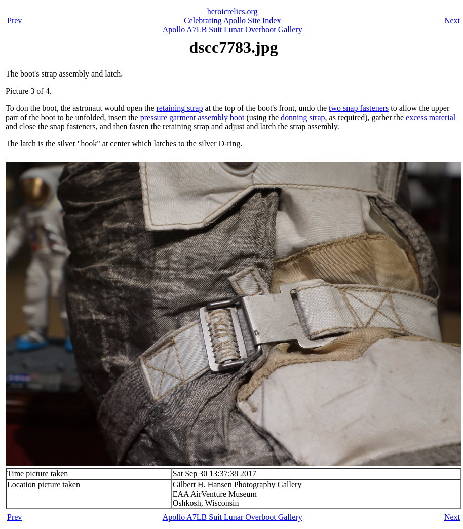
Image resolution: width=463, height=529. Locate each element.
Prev (14, 20)
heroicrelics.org (232, 11)
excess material (430, 117)
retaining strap (180, 108)
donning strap (303, 117)
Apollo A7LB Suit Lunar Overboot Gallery (232, 29)
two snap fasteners (359, 108)
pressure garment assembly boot (192, 117)
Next (452, 20)
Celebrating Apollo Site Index (232, 20)
